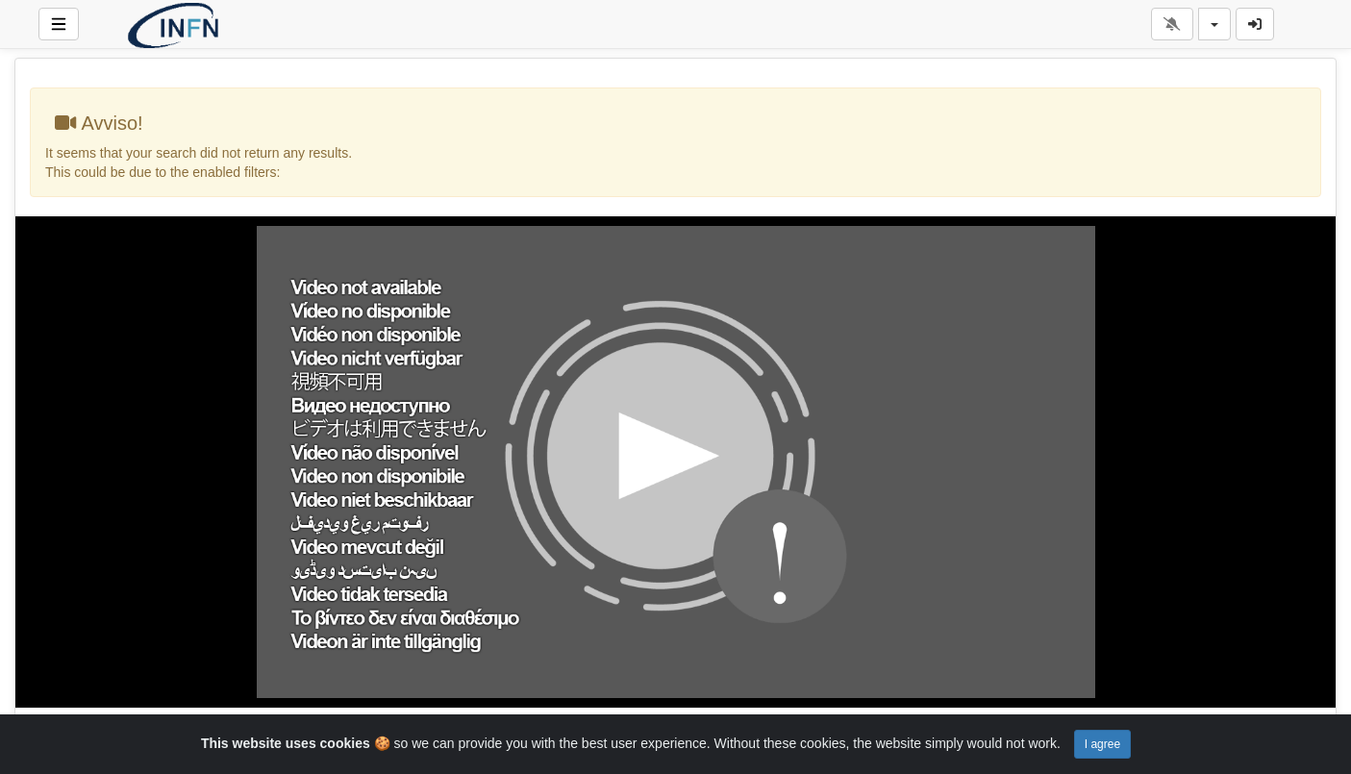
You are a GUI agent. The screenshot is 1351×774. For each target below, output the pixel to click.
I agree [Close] (1102, 744)
